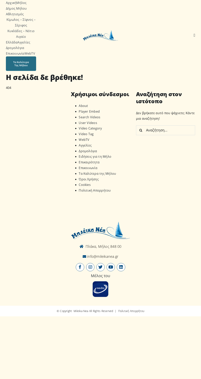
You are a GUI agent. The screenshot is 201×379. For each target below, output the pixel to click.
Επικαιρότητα (89, 162)
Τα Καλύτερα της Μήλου (97, 173)
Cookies (85, 185)
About (83, 106)
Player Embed (89, 111)
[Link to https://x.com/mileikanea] (100, 267)
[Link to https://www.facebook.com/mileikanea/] (80, 267)
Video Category (90, 128)
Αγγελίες (85, 145)
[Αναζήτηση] (194, 35)
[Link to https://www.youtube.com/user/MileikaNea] (111, 267)
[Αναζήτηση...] (165, 130)
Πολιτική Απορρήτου (95, 190)
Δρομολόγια (88, 151)
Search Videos (89, 117)
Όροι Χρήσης (89, 179)
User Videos (88, 123)
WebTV (84, 139)
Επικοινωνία (88, 168)
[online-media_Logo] (100, 283)
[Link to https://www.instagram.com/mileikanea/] (90, 267)
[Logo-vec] (100, 31)
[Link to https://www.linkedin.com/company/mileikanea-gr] (121, 267)
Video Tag (86, 134)
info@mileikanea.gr (102, 256)
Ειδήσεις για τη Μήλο (95, 156)
